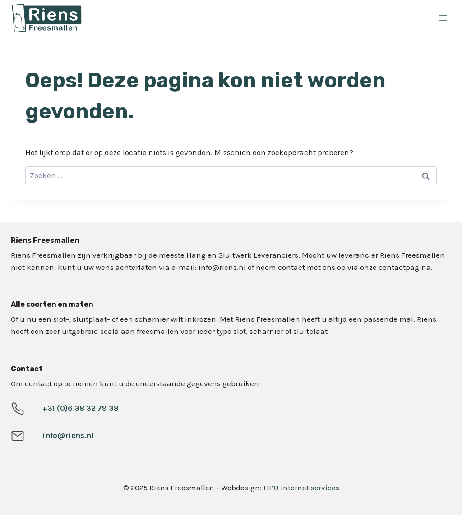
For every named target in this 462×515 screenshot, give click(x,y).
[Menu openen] (442, 18)
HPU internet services (301, 487)
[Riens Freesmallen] (135, 18)
